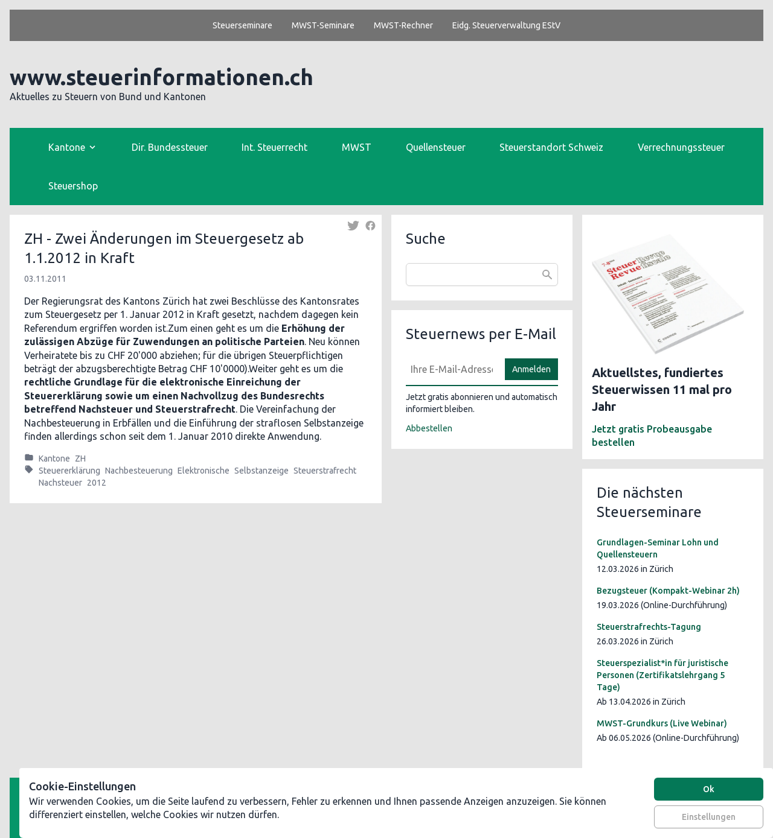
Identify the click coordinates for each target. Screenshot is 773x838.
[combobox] (482, 274)
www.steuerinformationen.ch (161, 77)
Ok (708, 789)
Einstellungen (709, 817)
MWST (356, 147)
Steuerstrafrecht (324, 470)
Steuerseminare (242, 25)
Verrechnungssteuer (681, 147)
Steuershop (73, 185)
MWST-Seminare (323, 25)
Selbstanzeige (261, 470)
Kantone (54, 458)
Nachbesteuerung (139, 470)
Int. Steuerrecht (274, 147)
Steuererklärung (69, 470)
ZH (80, 458)
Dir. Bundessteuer (170, 147)
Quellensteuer (436, 147)
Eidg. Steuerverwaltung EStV (506, 25)
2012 (96, 482)
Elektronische (203, 470)
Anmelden (531, 369)
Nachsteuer (60, 482)
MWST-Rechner (403, 25)
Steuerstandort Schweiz (551, 147)
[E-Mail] (452, 369)
